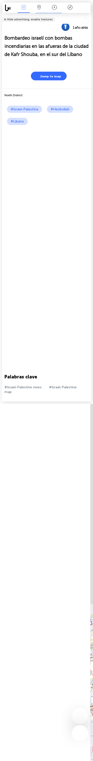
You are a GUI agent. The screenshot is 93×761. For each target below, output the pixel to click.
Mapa (39, 8)
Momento (54, 8)
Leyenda (69, 8)
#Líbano (17, 121)
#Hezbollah (60, 109)
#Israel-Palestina (24, 109)
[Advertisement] (46, 173)
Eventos (23, 8)
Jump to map (47, 76)
